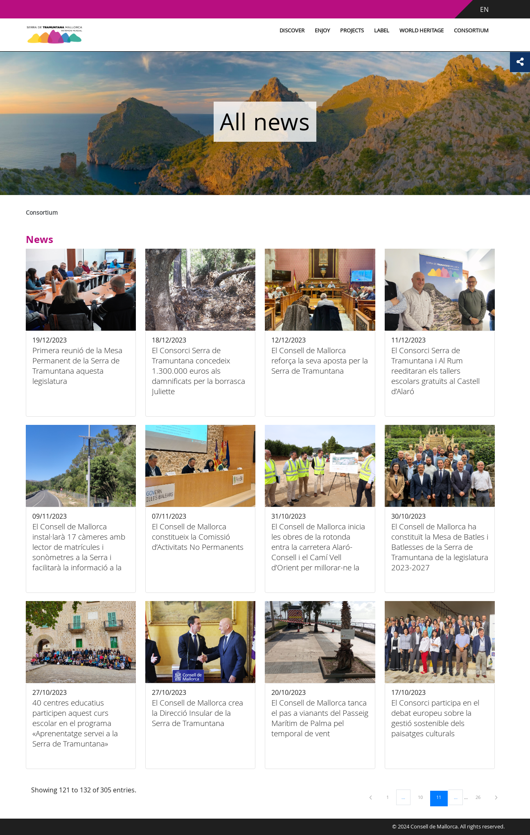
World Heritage (407, 30)
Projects (337, 30)
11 (441, 797)
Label (366, 30)
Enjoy (307, 30)
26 (481, 797)
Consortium (456, 30)
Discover (277, 30)
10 (423, 797)
